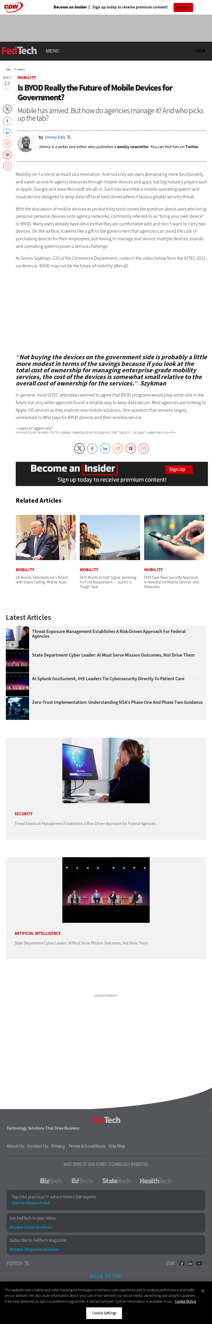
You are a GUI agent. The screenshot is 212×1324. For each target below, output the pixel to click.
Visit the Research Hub (31, 1203)
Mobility (21, 70)
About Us (15, 1146)
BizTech (51, 1180)
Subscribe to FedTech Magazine (38, 1240)
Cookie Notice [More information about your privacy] (185, 1301)
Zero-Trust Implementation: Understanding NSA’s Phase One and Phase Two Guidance (117, 702)
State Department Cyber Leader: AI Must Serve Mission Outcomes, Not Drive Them (113, 655)
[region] (106, 1302)
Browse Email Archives (31, 1227)
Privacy (58, 1146)
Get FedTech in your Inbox (33, 1218)
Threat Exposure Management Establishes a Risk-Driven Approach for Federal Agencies (109, 634)
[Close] (202, 1290)
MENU (52, 51)
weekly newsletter (133, 147)
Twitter (192, 147)
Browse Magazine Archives (34, 1249)
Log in (200, 50)
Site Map (117, 1146)
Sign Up (181, 7)
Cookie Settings (104, 1313)
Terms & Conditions (87, 1146)
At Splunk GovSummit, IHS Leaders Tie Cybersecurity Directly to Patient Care (108, 678)
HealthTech (156, 1180)
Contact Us (37, 1146)
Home (8, 70)
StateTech (116, 1180)
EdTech (82, 1180)
